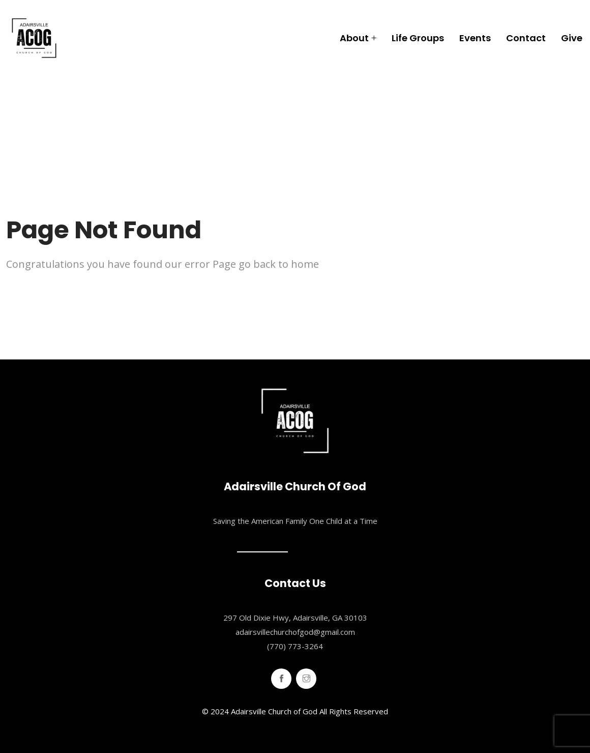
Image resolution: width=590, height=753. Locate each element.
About (354, 38)
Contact (526, 38)
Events (475, 38)
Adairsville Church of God (274, 711)
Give (571, 38)
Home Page (38, 297)
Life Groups (418, 38)
